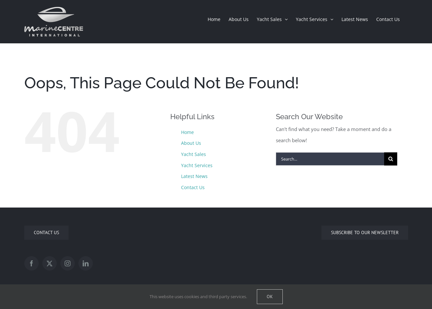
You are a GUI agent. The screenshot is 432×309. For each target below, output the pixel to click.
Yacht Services (197, 165)
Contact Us (193, 187)
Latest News (194, 176)
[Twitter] (49, 263)
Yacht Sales (193, 154)
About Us (191, 143)
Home (187, 132)
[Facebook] (31, 263)
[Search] (390, 159)
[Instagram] (67, 263)
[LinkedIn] (85, 263)
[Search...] (330, 159)
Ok (270, 296)
